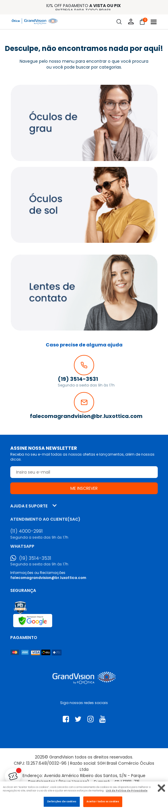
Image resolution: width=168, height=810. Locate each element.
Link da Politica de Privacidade (126, 790)
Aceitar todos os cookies (102, 801)
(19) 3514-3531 (35, 558)
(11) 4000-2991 (26, 531)
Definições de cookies (61, 801)
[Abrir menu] (154, 22)
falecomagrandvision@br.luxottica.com (48, 577)
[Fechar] (161, 788)
